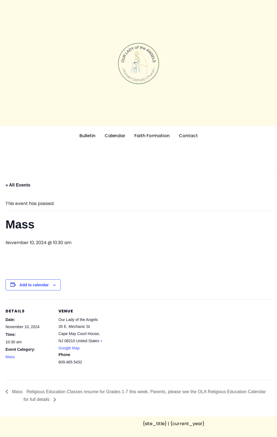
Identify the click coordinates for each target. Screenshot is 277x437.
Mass (10, 357)
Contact (188, 136)
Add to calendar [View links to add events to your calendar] (34, 284)
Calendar (115, 136)
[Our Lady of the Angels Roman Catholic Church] (138, 63)
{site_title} (155, 423)
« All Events (18, 185)
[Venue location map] (140, 337)
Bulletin (87, 136)
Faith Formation (152, 136)
